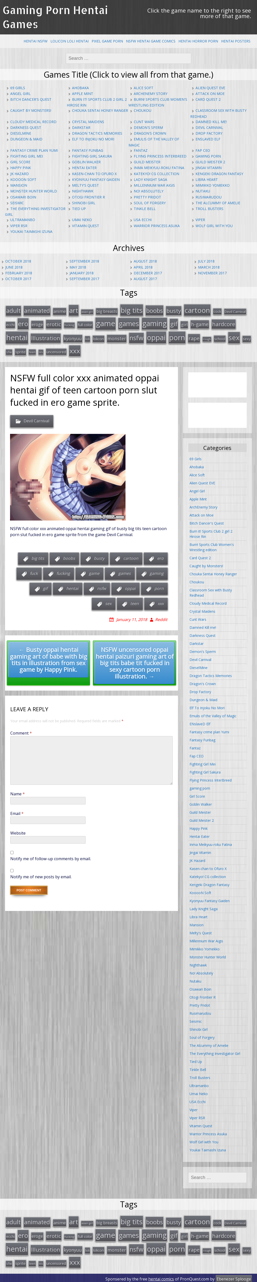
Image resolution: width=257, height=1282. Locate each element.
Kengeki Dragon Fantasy (219, 173)
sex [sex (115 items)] (234, 336)
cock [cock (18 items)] (217, 311)
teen (134, 602)
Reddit (161, 618)
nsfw (101, 587)
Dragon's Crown (150, 133)
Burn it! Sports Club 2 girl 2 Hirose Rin (210, 533)
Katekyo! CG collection (156, 173)
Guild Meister (147, 162)
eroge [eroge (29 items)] (37, 324)
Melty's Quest (85, 185)
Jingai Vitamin (209, 167)
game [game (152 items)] (105, 323)
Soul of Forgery (150, 202)
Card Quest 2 (208, 99)
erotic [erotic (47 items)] (53, 323)
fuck (34, 572)
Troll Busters (209, 208)
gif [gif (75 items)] (173, 323)
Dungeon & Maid (26, 139)
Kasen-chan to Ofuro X (94, 173)
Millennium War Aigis (154, 185)
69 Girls (17, 87)
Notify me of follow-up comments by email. (50, 857)
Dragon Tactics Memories (97, 133)
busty (99, 557)
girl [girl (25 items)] (184, 324)
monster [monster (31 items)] (116, 337)
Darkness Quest (25, 127)
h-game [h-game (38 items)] (200, 323)
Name (17, 793)
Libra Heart (207, 179)
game (94, 572)
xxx (161, 602)
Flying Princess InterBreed (160, 156)
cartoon (130, 557)
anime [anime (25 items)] (59, 311)
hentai (72, 587)
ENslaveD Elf (208, 139)
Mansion (18, 185)
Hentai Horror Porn (198, 41)
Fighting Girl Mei (26, 156)
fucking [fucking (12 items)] (69, 324)
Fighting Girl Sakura (92, 156)
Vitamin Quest (85, 225)
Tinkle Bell (145, 208)
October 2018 (18, 261)
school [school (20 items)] (219, 337)
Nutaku (203, 191)
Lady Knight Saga (150, 179)
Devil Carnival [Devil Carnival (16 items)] (235, 311)
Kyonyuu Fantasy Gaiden (96, 179)
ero (160, 557)
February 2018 (18, 273)
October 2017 (18, 278)
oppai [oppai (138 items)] (156, 336)
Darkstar (81, 127)
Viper (200, 219)
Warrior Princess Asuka (157, 225)
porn (159, 587)
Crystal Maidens (88, 121)
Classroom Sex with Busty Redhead (210, 592)
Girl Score (20, 162)
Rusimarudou (209, 197)
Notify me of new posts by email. (41, 876)
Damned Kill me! (211, 121)
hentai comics (161, 1276)
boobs (69, 557)
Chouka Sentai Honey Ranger (100, 110)
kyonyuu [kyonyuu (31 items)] (73, 337)
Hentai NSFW (35, 41)
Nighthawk (82, 191)
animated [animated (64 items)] (37, 310)
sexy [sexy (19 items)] (246, 337)
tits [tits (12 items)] (41, 351)
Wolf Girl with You (214, 225)
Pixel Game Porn (107, 41)
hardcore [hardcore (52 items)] (223, 323)
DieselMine (20, 133)
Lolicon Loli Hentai (69, 41)
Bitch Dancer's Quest (30, 99)
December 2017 (148, 273)
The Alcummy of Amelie (218, 202)
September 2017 (84, 278)
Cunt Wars (144, 121)
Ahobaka (80, 87)
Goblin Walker (86, 162)
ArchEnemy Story (150, 93)
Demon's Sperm (148, 127)
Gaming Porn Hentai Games (55, 17)
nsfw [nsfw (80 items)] (136, 337)
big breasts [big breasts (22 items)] (106, 311)
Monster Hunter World (33, 191)
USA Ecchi (143, 219)
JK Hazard (19, 173)
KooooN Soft (23, 179)
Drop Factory (209, 133)
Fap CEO (203, 150)
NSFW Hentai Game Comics (150, 41)
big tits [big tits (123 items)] (132, 310)
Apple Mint (82, 93)
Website (18, 832)
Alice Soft (143, 87)
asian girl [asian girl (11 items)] (87, 311)
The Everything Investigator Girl (214, 1052)
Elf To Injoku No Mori (93, 139)
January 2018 (82, 273)
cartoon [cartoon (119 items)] (197, 310)
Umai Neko (82, 219)
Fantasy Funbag (87, 150)
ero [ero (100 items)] (23, 323)
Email (17, 812)
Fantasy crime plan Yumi (34, 150)
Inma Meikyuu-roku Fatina (159, 167)
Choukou (142, 110)
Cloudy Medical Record (33, 121)
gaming (157, 572)
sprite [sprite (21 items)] (20, 350)
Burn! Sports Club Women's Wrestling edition (211, 546)
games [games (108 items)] (129, 323)
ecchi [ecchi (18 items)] (10, 324)
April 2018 (143, 267)
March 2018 (209, 267)
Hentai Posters (235, 41)
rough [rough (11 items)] (207, 338)
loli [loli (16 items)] (87, 338)
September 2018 (84, 261)
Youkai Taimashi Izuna (31, 231)
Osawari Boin (23, 197)
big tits (37, 557)
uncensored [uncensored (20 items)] (56, 350)
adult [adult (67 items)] (13, 310)
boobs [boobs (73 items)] (154, 310)
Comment (21, 732)
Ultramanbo (22, 219)
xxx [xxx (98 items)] (75, 349)
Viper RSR (18, 225)
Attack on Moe (210, 93)
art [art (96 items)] (73, 310)
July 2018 (206, 261)
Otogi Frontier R (88, 197)
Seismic (17, 202)
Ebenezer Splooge (234, 1276)
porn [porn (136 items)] (177, 336)
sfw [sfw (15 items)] (9, 350)
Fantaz (141, 150)
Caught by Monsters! (30, 110)
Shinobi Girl (83, 202)
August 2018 (145, 261)
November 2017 (212, 273)
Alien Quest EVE (210, 87)
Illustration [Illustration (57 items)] (45, 337)
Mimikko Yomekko (213, 185)
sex (108, 602)
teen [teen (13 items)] (32, 351)
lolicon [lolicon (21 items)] (98, 337)
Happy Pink (20, 167)
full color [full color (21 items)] (85, 324)
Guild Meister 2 (210, 162)
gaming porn (208, 156)
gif (45, 587)
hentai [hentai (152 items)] (17, 336)
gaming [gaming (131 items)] (154, 323)
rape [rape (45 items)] (194, 337)
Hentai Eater (84, 167)
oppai (130, 587)
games (124, 572)
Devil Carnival (209, 127)
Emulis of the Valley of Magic (212, 714)
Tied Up (79, 208)
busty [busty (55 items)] (173, 310)
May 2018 (78, 267)
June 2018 (14, 267)
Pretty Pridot (147, 197)
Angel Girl (20, 93)
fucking (63, 572)
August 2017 (145, 278)
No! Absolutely (148, 191)
